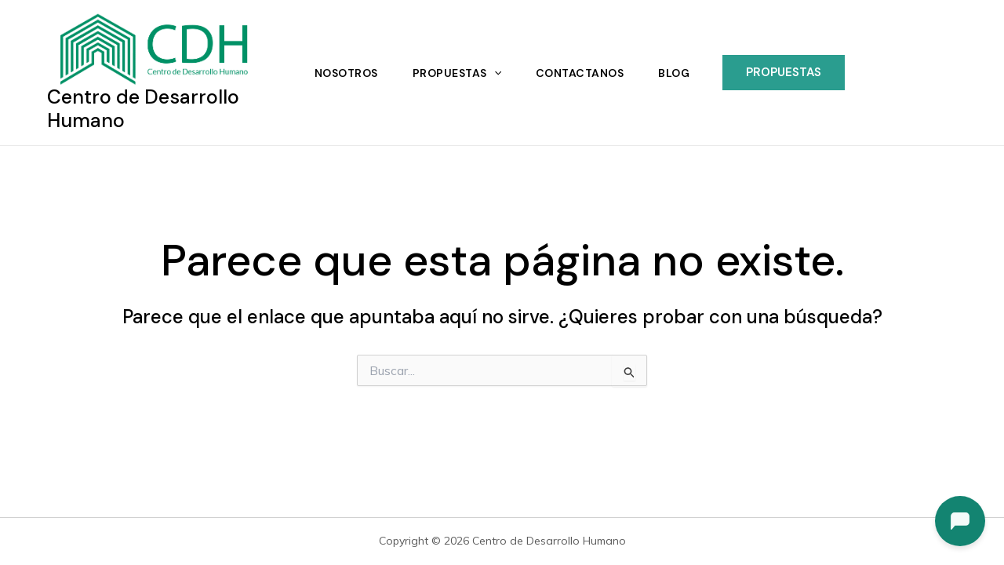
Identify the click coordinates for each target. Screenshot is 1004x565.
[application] (494, 72)
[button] (783, 72)
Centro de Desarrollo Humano (143, 108)
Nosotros (346, 72)
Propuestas (457, 72)
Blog (673, 72)
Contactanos (580, 72)
